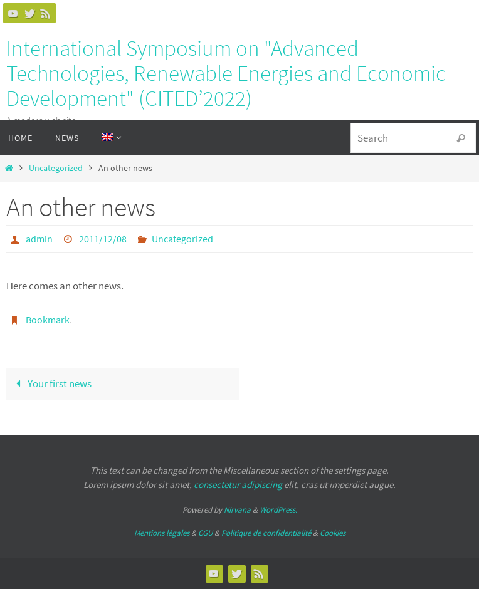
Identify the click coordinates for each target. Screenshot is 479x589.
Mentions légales (161, 533)
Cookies (332, 533)
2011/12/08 (103, 238)
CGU (205, 533)
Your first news (51, 383)
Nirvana (237, 509)
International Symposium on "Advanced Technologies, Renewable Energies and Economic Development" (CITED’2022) (226, 73)
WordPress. (278, 509)
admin (39, 238)
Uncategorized (56, 168)
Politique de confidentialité (266, 533)
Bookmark (48, 319)
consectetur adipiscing (238, 485)
